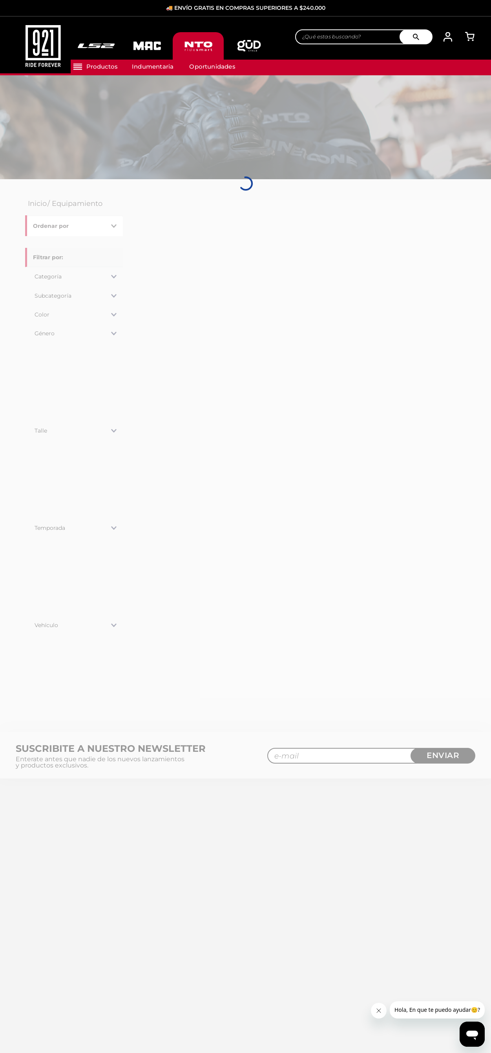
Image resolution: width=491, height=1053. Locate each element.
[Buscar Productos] (419, 37)
